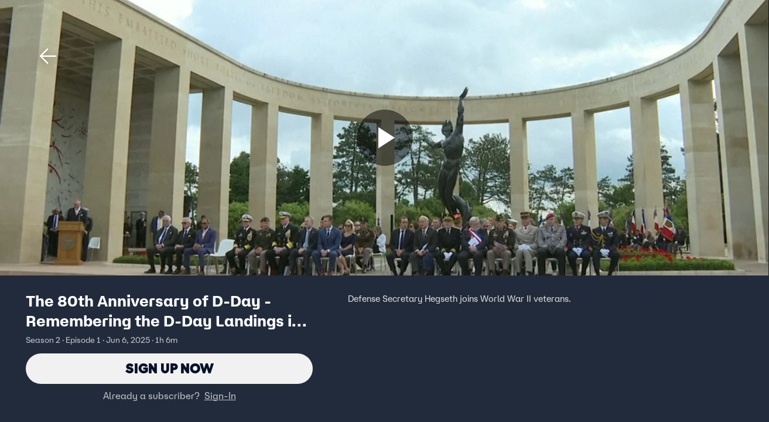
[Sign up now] (385, 138)
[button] (48, 56)
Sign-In (220, 395)
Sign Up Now (169, 368)
